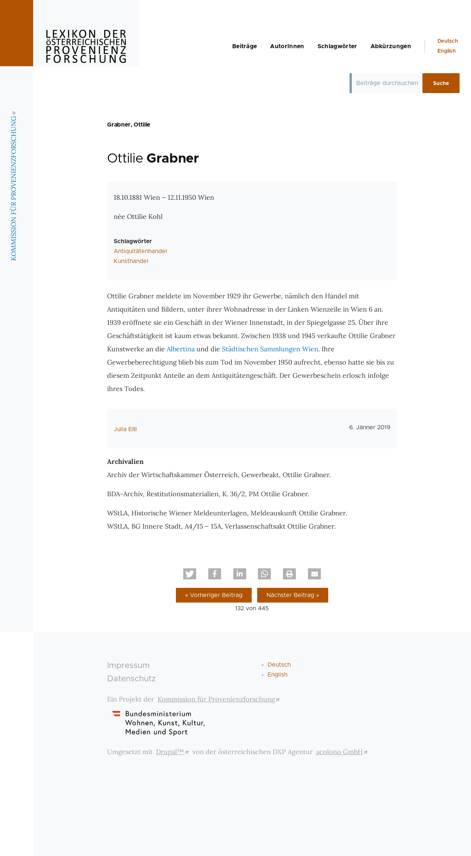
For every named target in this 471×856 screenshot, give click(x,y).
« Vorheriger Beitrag (213, 595)
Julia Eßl (125, 429)
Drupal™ (173, 751)
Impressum (128, 665)
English (447, 51)
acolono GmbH (342, 751)
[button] (189, 573)
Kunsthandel (131, 261)
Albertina (181, 349)
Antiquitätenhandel (140, 251)
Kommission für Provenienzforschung (219, 699)
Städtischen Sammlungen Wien (270, 349)
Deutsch (448, 41)
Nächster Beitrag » (292, 595)
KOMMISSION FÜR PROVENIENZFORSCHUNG (13, 185)
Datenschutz (131, 679)
